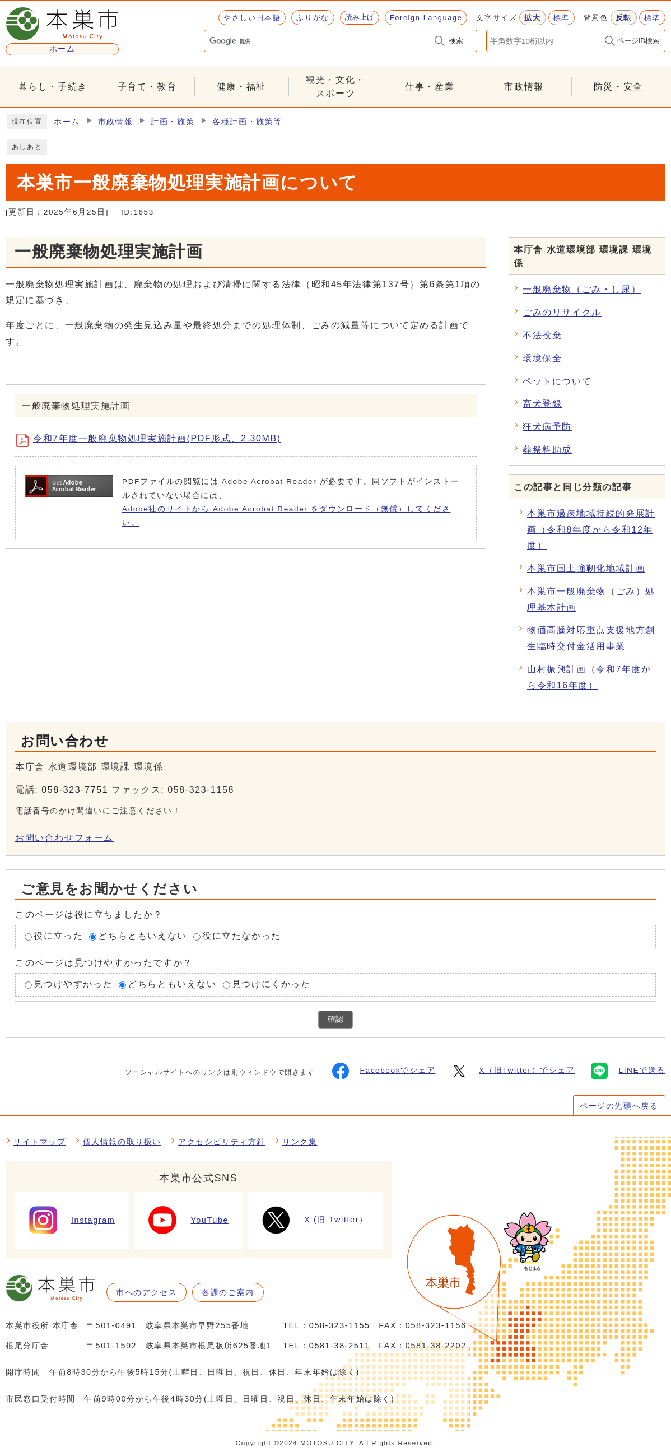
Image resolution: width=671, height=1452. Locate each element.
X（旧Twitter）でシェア (513, 1071)
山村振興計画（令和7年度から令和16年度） (589, 677)
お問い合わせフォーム (64, 838)
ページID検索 (638, 40)
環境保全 (542, 358)
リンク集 (299, 1141)
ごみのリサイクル (562, 312)
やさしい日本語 (252, 17)
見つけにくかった (271, 984)
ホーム (67, 122)
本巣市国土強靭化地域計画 (586, 568)
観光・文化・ (335, 87)
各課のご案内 (228, 1292)
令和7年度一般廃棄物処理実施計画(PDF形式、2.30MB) (152, 440)
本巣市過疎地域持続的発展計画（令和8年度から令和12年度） (591, 530)
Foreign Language (426, 17)
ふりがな (312, 17)
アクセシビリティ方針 (221, 1141)
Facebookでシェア (384, 1071)
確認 (335, 1019)
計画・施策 (172, 122)
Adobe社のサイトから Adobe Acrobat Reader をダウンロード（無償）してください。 (286, 516)
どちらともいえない (142, 936)
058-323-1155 (339, 1325)
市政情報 (523, 86)
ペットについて (557, 381)
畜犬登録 (542, 403)
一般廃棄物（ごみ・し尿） (582, 289)
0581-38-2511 (339, 1345)
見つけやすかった (73, 984)
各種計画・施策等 (247, 122)
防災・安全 (618, 86)
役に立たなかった (241, 936)
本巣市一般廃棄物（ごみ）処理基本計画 (591, 599)
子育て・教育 (147, 86)
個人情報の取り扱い (122, 1141)
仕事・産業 (429, 86)
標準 (561, 17)
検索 (456, 40)
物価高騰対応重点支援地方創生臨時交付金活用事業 (591, 638)
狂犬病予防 (547, 426)
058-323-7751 (74, 789)
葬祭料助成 (547, 449)
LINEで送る (628, 1071)
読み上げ (359, 17)
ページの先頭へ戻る (619, 1105)
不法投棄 (542, 335)
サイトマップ (39, 1141)
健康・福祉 (241, 86)
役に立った (58, 936)
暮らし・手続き (52, 86)
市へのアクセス (146, 1292)
